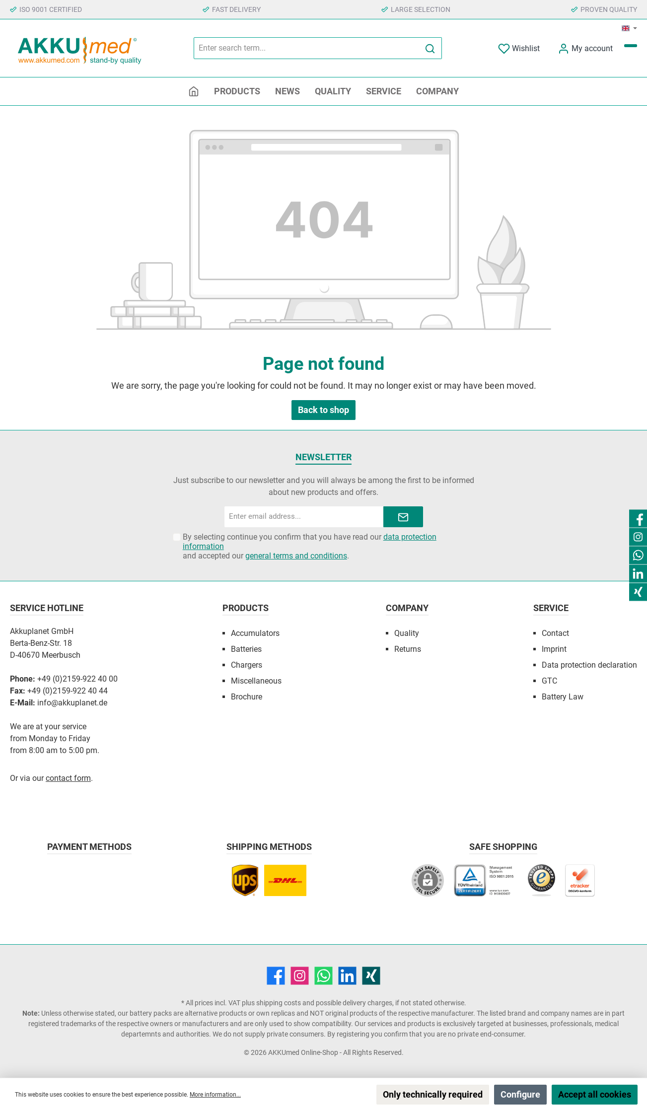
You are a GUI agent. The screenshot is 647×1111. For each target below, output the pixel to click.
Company (407, 608)
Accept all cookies (594, 1094)
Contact (555, 633)
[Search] (430, 48)
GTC (549, 681)
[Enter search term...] (306, 48)
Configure (520, 1094)
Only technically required (433, 1094)
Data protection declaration (589, 665)
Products (245, 608)
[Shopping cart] (630, 45)
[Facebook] (276, 976)
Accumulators (255, 633)
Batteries (246, 649)
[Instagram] (299, 976)
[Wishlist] (519, 48)
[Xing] (371, 976)
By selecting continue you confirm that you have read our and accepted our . (309, 546)
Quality (406, 633)
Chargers (246, 665)
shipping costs (278, 1003)
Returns (407, 649)
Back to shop (323, 410)
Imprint (554, 649)
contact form (68, 778)
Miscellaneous (256, 681)
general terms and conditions (296, 555)
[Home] (194, 91)
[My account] (585, 48)
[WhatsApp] (323, 976)
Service (551, 608)
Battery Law (562, 696)
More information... (215, 1094)
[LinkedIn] (347, 976)
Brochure (246, 696)
